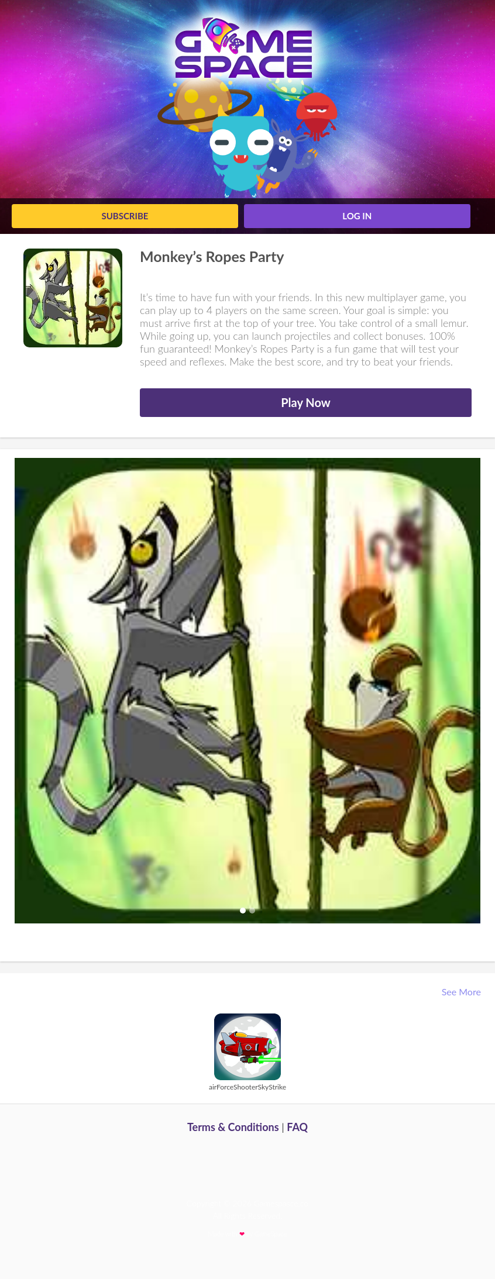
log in (357, 216)
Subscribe (124, 216)
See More (462, 991)
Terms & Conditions (233, 1127)
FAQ (297, 1127)
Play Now (306, 402)
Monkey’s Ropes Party (212, 256)
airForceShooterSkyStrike (247, 1087)
